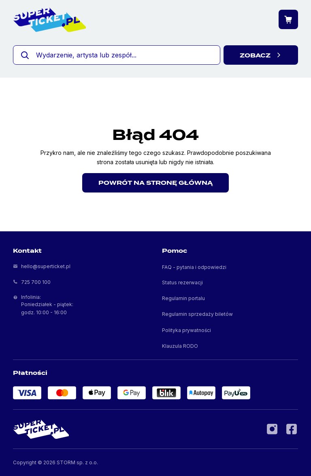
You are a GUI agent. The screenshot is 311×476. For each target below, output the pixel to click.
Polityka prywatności (186, 330)
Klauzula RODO (180, 346)
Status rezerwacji (182, 282)
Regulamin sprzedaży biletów (197, 314)
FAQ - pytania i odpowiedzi (194, 267)
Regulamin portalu (183, 298)
